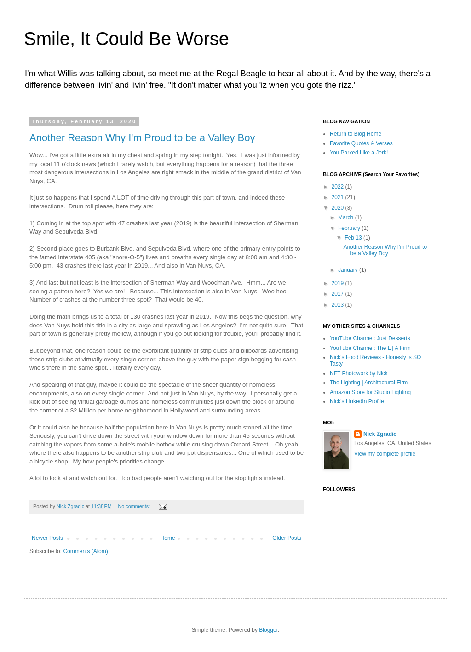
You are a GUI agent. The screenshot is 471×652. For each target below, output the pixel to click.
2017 (338, 294)
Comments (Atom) (85, 551)
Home (168, 538)
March (346, 217)
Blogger (268, 630)
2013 (338, 305)
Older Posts (286, 538)
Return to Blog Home (355, 134)
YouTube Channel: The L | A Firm (370, 348)
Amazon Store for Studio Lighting (370, 392)
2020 (338, 208)
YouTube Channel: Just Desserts (370, 338)
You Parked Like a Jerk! (359, 152)
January (348, 270)
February (350, 228)
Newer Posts (47, 538)
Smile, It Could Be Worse (126, 39)
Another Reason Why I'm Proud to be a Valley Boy (142, 137)
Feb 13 (354, 237)
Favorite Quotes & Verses (361, 143)
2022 (338, 186)
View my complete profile (384, 454)
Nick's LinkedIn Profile (357, 401)
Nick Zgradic (379, 434)
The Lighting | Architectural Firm (369, 382)
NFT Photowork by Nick (359, 373)
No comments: (135, 506)
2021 (338, 197)
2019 (338, 283)
